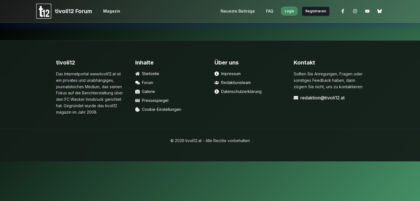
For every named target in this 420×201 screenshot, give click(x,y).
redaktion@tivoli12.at (319, 97)
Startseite (147, 73)
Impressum (227, 73)
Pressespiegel (151, 100)
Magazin (111, 11)
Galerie (145, 91)
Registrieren (315, 11)
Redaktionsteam (232, 82)
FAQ (269, 11)
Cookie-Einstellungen (158, 109)
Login (289, 11)
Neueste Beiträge (238, 11)
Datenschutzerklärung (238, 91)
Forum (144, 82)
